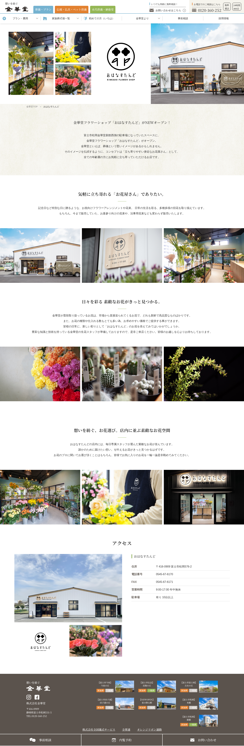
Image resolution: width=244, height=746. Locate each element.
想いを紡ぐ (16, 7)
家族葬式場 (61, 18)
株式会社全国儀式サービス (98, 729)
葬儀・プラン (43, 9)
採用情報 (224, 18)
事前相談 (183, 18)
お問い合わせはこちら (168, 10)
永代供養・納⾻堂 (103, 9)
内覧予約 (125, 740)
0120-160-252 (209, 10)
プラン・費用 (20, 18)
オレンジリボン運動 (149, 729)
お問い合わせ (207, 740)
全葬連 (126, 729)
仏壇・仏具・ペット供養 (72, 9)
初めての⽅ (102, 18)
